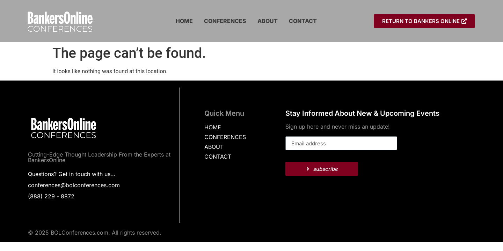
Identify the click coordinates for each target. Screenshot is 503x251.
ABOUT (267, 20)
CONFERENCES (225, 20)
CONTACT (303, 20)
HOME (184, 20)
